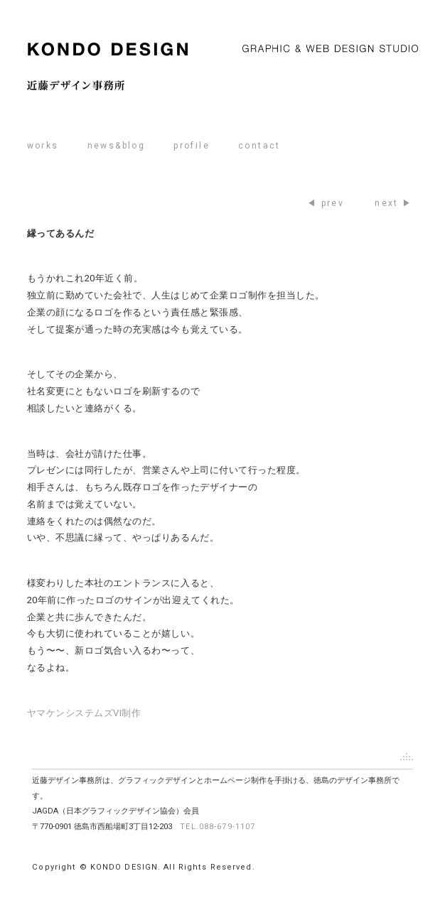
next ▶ (393, 203)
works (43, 146)
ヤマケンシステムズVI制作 (84, 713)
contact (259, 146)
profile (191, 146)
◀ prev (325, 203)
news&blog (116, 146)
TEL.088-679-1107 (217, 826)
